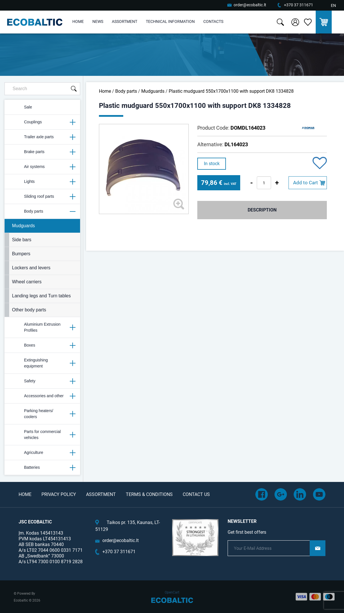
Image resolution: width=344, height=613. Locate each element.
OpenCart (172, 592)
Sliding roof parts (42, 196)
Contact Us (196, 494)
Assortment (124, 21)
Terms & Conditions (149, 494)
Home (78, 21)
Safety (42, 381)
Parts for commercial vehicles (42, 434)
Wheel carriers (26, 281)
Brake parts (42, 152)
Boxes (42, 345)
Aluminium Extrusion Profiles (42, 327)
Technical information (170, 21)
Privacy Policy (58, 494)
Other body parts (29, 309)
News (97, 21)
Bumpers (21, 253)
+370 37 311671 (298, 5)
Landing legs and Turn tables (41, 295)
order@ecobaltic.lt (250, 5)
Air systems (42, 166)
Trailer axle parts (42, 137)
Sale (20, 107)
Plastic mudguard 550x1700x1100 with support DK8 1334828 (231, 91)
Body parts (42, 211)
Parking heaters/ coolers (42, 413)
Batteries (42, 467)
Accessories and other (42, 396)
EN (333, 5)
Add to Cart (305, 182)
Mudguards (23, 225)
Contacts (213, 21)
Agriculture (42, 452)
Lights (42, 181)
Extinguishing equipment (42, 363)
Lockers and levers (31, 267)
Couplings (42, 122)
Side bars (21, 239)
